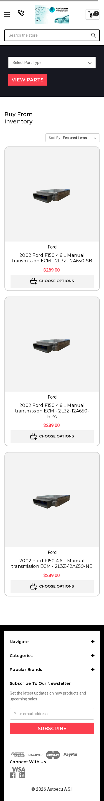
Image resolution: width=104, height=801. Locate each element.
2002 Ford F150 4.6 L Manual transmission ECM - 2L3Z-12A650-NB (52, 563)
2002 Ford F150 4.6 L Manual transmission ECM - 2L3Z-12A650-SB (52, 258)
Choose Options (52, 281)
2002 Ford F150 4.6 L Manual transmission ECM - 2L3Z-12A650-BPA (52, 411)
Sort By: (55, 138)
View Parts (28, 80)
